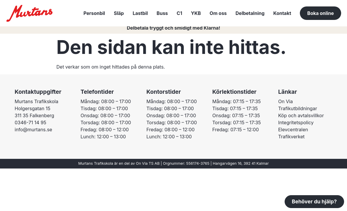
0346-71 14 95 (30, 126)
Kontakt (282, 13)
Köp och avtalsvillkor (301, 119)
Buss (162, 13)
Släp (119, 13)
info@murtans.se (33, 133)
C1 (179, 13)
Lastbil (140, 13)
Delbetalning (249, 13)
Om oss (218, 13)
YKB (196, 13)
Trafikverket (291, 140)
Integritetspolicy (296, 126)
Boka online (320, 13)
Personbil (94, 13)
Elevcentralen (293, 133)
